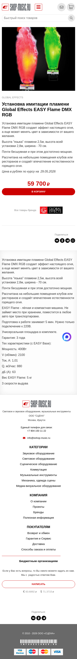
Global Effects (12, 97)
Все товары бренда (25, 210)
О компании (39, 501)
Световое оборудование (38, 458)
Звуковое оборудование (38, 453)
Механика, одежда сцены (38, 480)
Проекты (38, 506)
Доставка (38, 544)
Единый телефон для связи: (36, 429)
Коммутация (38, 469)
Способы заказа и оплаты (38, 549)
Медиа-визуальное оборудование (38, 485)
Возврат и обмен (38, 533)
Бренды (38, 512)
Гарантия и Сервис (38, 538)
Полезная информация (38, 517)
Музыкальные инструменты (38, 475)
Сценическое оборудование (38, 464)
